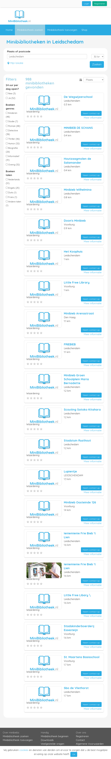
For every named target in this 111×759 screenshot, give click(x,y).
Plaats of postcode (18, 51)
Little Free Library (76, 282)
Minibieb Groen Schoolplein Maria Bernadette (76, 379)
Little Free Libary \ (77, 595)
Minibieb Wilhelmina (77, 189)
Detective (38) (12, 132)
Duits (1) (11, 192)
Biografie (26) (12, 150)
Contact (31, 40)
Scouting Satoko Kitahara (82, 409)
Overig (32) (13, 164)
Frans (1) (11, 197)
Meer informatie (93, 117)
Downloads (47, 740)
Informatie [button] (13, 41)
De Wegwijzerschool (78, 97)
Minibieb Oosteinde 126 (80, 502)
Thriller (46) (13, 138)
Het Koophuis (73, 251)
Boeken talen (10, 173)
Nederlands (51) (13, 181)
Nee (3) (11, 93)
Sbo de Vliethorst (76, 688)
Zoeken (96, 64)
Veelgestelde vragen (52, 743)
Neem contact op (91, 113)
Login (86, 3)
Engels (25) (13, 187)
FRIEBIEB (70, 344)
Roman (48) (13, 126)
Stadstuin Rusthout (77, 440)
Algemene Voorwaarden (90, 743)
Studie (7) (12, 121)
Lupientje (70, 471)
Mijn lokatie (15, 62)
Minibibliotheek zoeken (30, 29)
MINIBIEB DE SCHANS (78, 128)
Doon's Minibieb (75, 220)
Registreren (99, 3)
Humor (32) (13, 143)
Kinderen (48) (11, 115)
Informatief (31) (12, 158)
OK (73, 754)
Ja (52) (10, 98)
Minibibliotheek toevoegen (62, 29)
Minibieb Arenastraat (79, 313)
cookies (23, 749)
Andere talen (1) (13, 203)
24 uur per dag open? (12, 87)
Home (9, 29)
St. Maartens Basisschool (81, 657)
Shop (84, 29)
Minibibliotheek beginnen (54, 736)
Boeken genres (10, 106)
